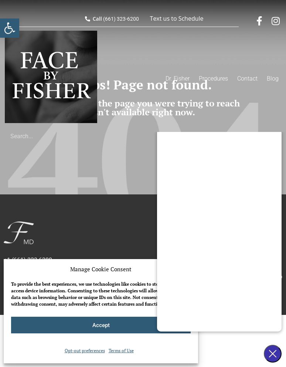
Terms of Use (121, 350)
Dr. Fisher (178, 78)
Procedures (213, 78)
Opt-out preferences (85, 350)
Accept (101, 325)
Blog (273, 78)
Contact (247, 78)
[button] (9, 28)
